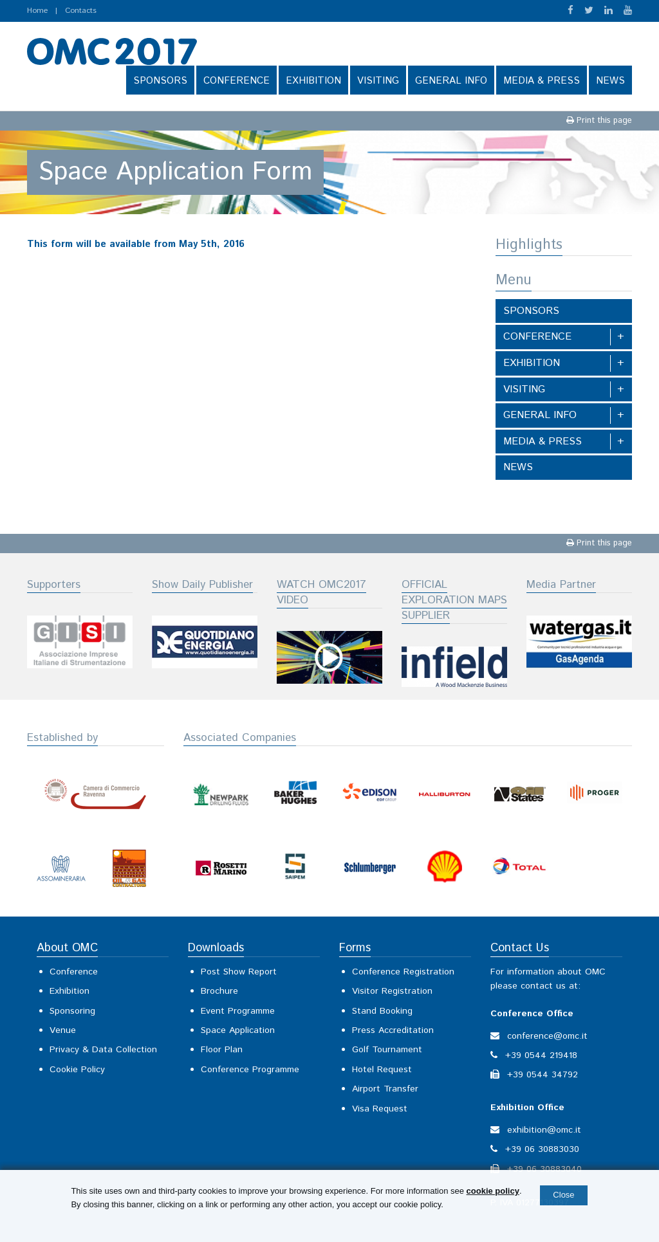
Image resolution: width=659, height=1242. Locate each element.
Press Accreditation (393, 1030)
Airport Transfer (385, 1088)
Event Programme (238, 1011)
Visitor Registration (392, 991)
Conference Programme (250, 1069)
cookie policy (493, 1191)
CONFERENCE (236, 80)
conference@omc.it (547, 1036)
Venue (63, 1030)
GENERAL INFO (451, 80)
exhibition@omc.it (544, 1130)
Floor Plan (222, 1049)
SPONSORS (160, 80)
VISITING (378, 80)
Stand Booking (382, 1011)
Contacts (81, 10)
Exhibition (69, 991)
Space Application (238, 1030)
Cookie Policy (77, 1069)
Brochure (219, 991)
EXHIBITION (313, 80)
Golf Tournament (387, 1049)
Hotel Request (382, 1069)
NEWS (610, 80)
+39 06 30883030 (542, 1149)
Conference (74, 971)
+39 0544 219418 (541, 1055)
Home (37, 10)
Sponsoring (72, 1011)
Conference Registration (403, 971)
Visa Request (379, 1108)
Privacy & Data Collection (103, 1049)
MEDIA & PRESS (541, 80)
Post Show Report (239, 971)
